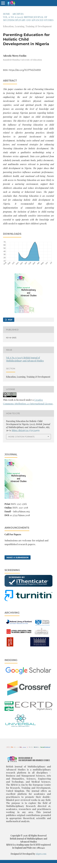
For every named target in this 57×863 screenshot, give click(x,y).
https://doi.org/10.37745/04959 (25, 70)
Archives (18, 13)
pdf (9, 319)
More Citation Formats (21, 436)
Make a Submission (18, 557)
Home (6, 13)
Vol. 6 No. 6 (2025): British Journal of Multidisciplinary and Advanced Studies (28, 19)
